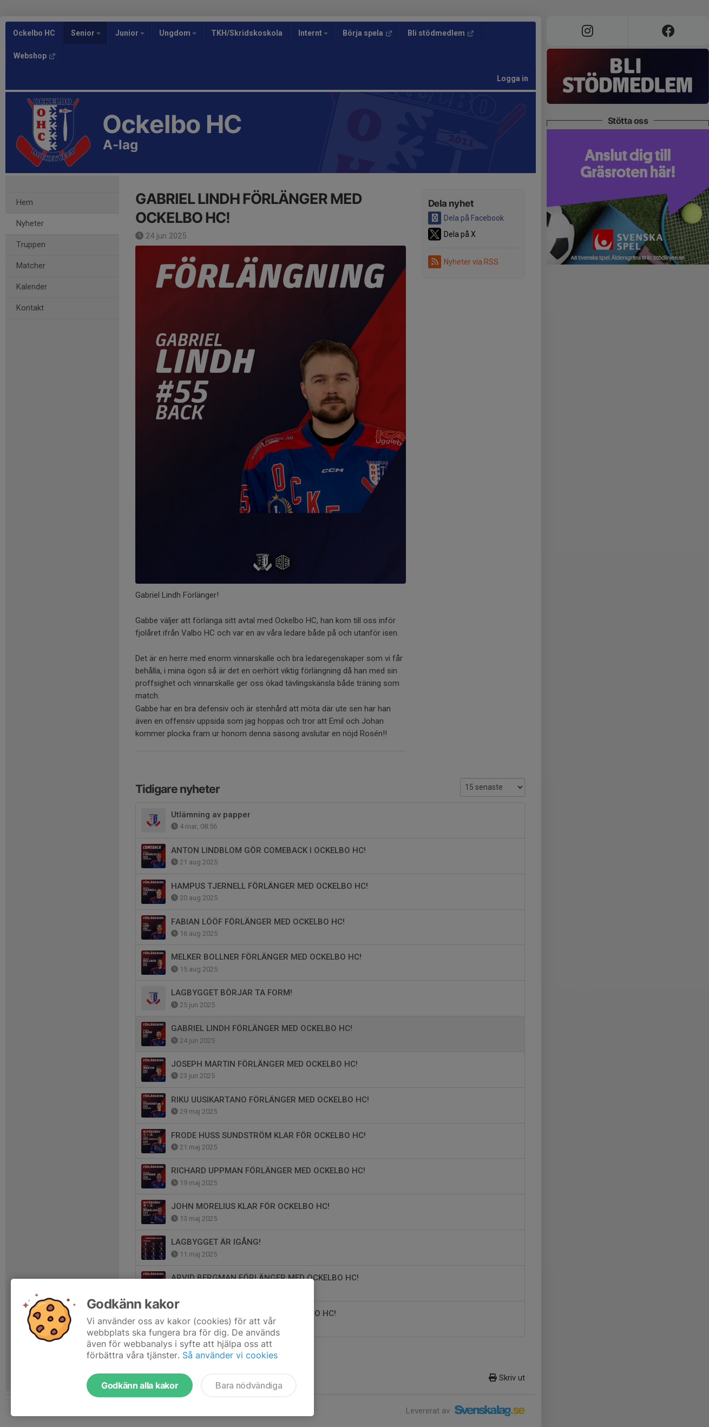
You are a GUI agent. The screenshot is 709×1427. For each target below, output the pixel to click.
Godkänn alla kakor (139, 1385)
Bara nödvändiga (248, 1385)
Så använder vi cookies (230, 1355)
